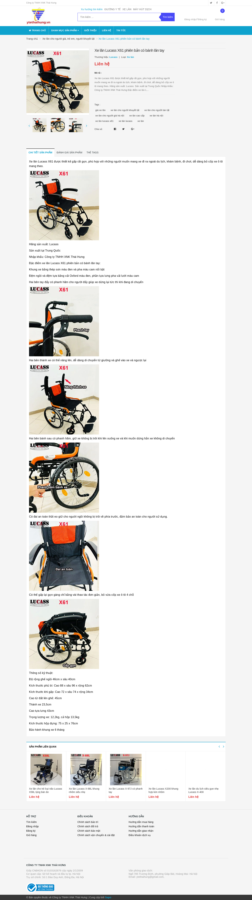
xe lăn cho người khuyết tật (125, 110)
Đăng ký (202, 19)
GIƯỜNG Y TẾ (112, 9)
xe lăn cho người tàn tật (156, 110)
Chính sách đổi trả (88, 826)
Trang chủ (37, 30)
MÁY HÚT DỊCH (142, 9)
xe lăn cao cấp (137, 115)
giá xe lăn (100, 110)
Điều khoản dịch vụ (140, 835)
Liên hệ (106, 30)
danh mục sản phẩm (65, 30)
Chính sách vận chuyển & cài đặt (96, 835)
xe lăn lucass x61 (104, 121)
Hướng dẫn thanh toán (141, 826)
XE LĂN (126, 9)
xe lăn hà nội (156, 115)
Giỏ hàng (31, 835)
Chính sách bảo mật (89, 830)
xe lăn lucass (125, 121)
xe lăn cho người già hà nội (109, 115)
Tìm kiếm (31, 822)
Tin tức (121, 30)
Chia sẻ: (98, 129)
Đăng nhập (190, 19)
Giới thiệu (90, 30)
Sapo (108, 897)
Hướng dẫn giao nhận (141, 830)
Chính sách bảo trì (88, 822)
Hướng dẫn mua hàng (141, 822)
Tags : (97, 104)
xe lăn (141, 121)
